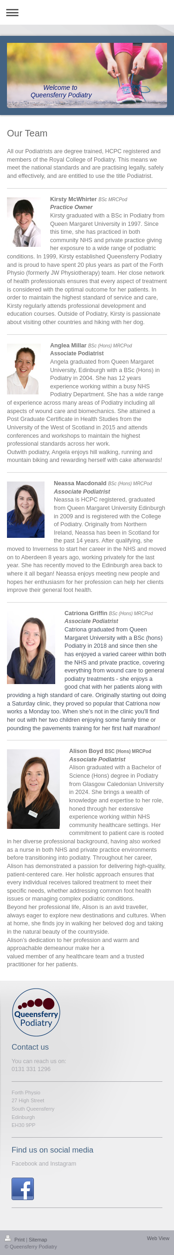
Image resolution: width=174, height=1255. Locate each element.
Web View (158, 1238)
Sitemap (38, 1239)
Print (15, 1239)
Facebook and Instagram (44, 1163)
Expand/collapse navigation (87, 12)
